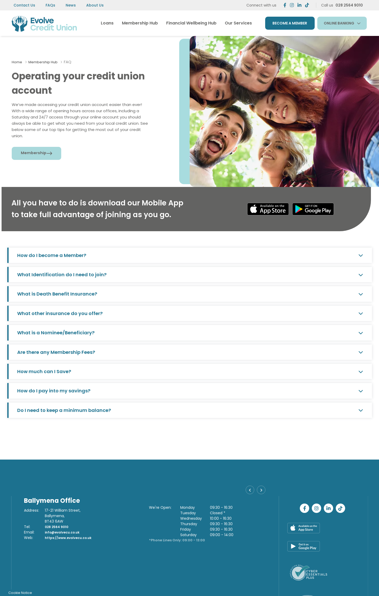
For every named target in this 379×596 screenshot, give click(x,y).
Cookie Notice (259, 584)
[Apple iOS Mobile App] (267, 209)
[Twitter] (292, 5)
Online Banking (339, 23)
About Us (95, 5)
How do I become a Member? (190, 255)
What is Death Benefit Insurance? (190, 294)
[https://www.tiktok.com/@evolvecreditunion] (307, 5)
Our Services (238, 23)
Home (17, 62)
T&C (239, 584)
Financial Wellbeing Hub (191, 23)
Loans (107, 23)
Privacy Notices (287, 584)
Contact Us (24, 5)
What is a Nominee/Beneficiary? (190, 332)
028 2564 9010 (58, 526)
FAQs (50, 5)
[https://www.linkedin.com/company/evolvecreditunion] (299, 5)
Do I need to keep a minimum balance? (190, 410)
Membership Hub (140, 23)
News (71, 5)
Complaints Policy (318, 584)
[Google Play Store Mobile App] (314, 209)
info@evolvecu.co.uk (65, 532)
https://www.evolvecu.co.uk (72, 537)
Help (227, 584)
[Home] (43, 23)
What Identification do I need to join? (190, 274)
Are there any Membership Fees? (190, 352)
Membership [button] (34, 153)
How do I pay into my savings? (190, 390)
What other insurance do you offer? (190, 313)
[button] (250, 491)
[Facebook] (284, 5)
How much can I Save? (190, 371)
